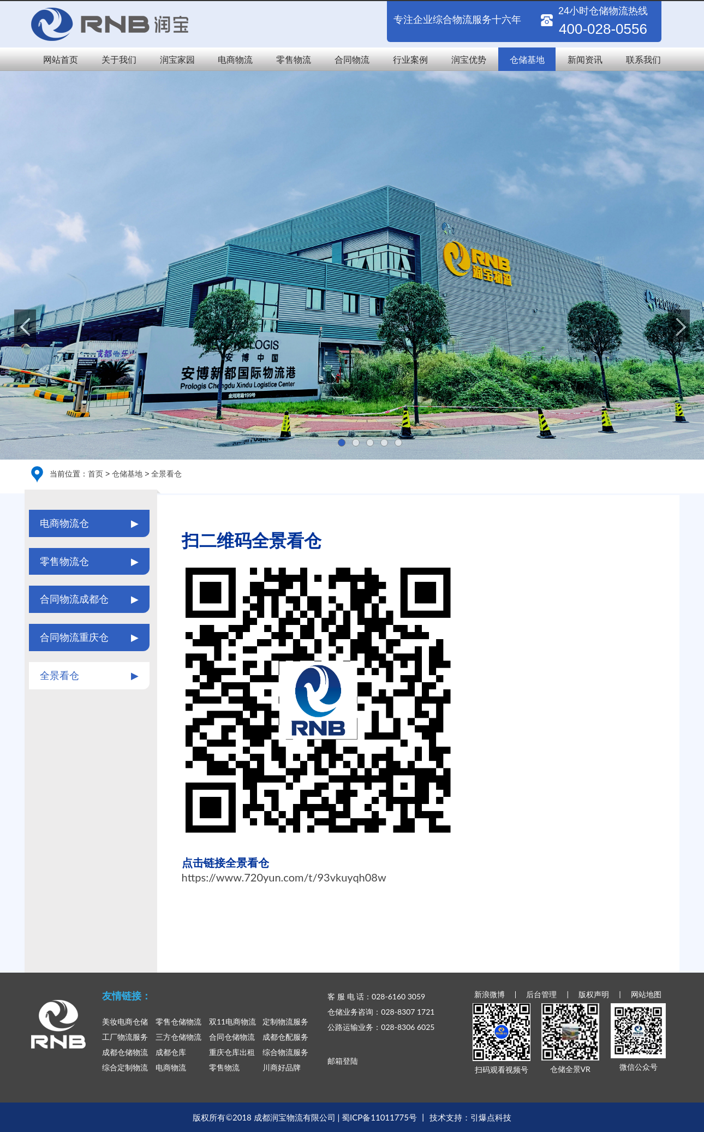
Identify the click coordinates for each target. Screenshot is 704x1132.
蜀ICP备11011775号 (379, 1117)
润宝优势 (468, 59)
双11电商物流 (232, 1021)
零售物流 (293, 59)
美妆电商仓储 (125, 1021)
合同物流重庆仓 (89, 637)
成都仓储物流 (125, 1052)
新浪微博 (489, 994)
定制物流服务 (285, 1021)
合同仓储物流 (232, 1036)
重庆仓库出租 (232, 1052)
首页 (95, 473)
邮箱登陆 (342, 1060)
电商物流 (235, 59)
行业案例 (410, 59)
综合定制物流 (125, 1067)
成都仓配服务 (285, 1036)
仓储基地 (527, 59)
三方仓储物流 (178, 1036)
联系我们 (643, 59)
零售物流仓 (89, 562)
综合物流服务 (285, 1052)
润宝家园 (177, 59)
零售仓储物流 (178, 1021)
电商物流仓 (89, 523)
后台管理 (541, 994)
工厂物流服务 (125, 1036)
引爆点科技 (490, 1117)
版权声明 (593, 994)
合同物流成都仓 (89, 599)
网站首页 (60, 59)
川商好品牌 (281, 1067)
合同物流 (352, 59)
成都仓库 (171, 1052)
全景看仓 (166, 473)
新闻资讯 (585, 59)
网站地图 (646, 994)
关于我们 (119, 59)
